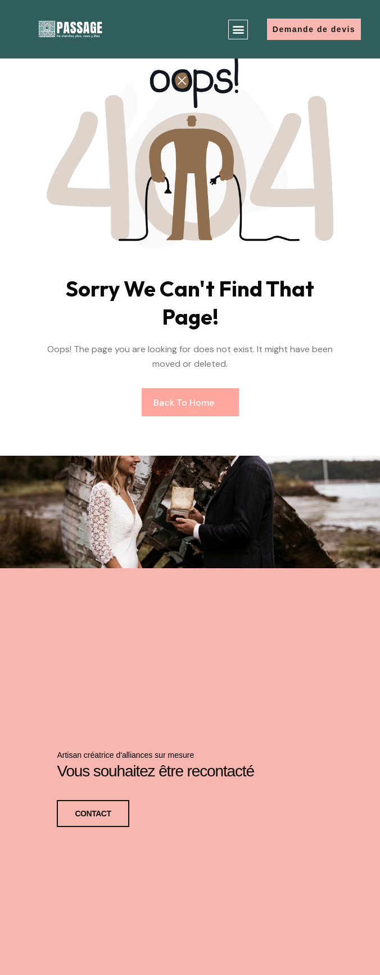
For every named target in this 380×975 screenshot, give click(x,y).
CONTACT (93, 812)
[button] (238, 29)
